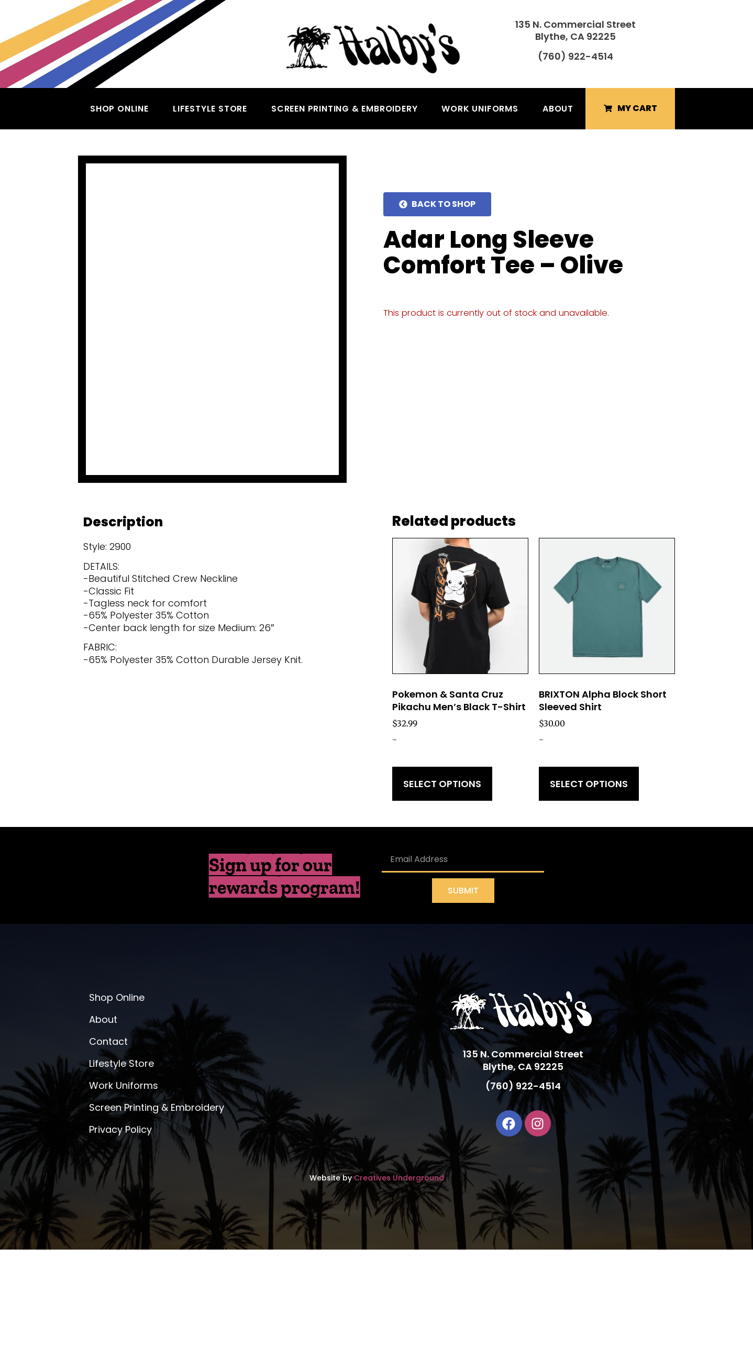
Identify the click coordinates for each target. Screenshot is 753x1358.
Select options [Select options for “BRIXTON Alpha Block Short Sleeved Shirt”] (589, 892)
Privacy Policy (120, 1237)
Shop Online (119, 109)
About (557, 109)
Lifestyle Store (210, 109)
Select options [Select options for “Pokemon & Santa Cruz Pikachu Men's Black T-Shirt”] (442, 892)
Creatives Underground (399, 1286)
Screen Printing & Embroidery (344, 109)
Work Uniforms (479, 109)
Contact (108, 1149)
